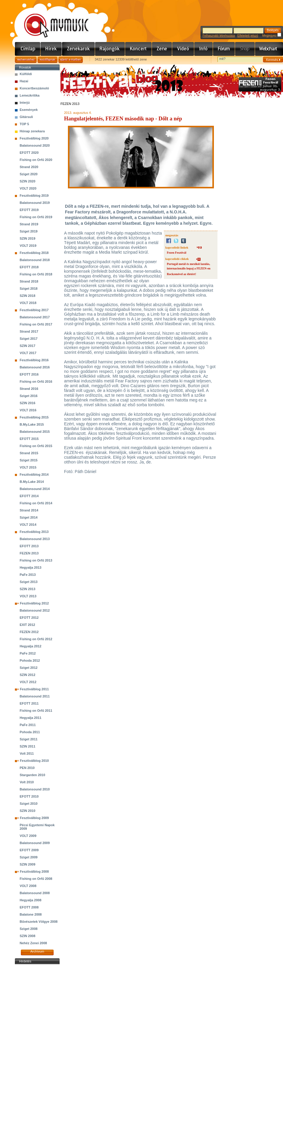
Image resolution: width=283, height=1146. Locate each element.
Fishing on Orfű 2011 (36, 710)
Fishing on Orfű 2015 (36, 446)
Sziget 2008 (29, 929)
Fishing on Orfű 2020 (36, 160)
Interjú (25, 102)
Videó (183, 49)
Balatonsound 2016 (35, 367)
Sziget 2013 (29, 582)
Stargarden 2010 (32, 775)
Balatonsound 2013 (35, 539)
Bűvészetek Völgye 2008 (38, 921)
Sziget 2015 (29, 460)
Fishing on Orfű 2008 (36, 878)
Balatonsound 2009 (35, 843)
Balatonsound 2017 (35, 317)
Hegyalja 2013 (30, 567)
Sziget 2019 (29, 231)
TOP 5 (24, 124)
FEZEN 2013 (29, 553)
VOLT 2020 (28, 188)
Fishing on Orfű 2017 (36, 324)
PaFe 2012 (28, 653)
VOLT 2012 (28, 682)
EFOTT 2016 (29, 374)
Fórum (224, 49)
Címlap (28, 49)
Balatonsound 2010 (35, 789)
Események (29, 109)
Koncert (138, 49)
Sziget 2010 (29, 803)
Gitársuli (26, 117)
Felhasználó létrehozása (219, 35)
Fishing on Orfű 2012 (36, 639)
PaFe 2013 (28, 574)
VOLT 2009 (28, 836)
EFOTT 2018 (29, 267)
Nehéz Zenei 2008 (33, 943)
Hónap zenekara (32, 131)
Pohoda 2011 (30, 732)
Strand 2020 (29, 167)
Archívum (37, 951)
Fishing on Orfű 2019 (36, 217)
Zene (162, 49)
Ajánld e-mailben (70, 60)
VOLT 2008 (28, 886)
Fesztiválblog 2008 (34, 871)
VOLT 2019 (28, 245)
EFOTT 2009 (29, 850)
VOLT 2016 (28, 410)
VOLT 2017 (28, 353)
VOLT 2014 (28, 524)
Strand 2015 (29, 453)
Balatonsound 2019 (35, 202)
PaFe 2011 (28, 725)
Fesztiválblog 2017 (34, 310)
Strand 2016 (29, 388)
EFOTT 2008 (29, 907)
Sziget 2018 (29, 288)
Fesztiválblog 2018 (34, 253)
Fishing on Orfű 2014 (36, 503)
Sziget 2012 (29, 667)
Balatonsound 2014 (35, 489)
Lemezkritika (30, 95)
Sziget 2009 (29, 857)
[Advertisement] (37, 1055)
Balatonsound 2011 (35, 696)
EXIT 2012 (27, 624)
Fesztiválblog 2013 (34, 532)
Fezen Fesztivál (176, 252)
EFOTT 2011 (29, 703)
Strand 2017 (29, 331)
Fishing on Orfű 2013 (36, 560)
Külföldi (26, 74)
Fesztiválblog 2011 (34, 689)
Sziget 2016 (29, 396)
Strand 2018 (29, 281)
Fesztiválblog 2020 (34, 138)
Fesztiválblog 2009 (34, 818)
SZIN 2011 (27, 746)
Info (203, 49)
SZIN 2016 (27, 403)
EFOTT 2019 (29, 210)
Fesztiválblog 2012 (34, 603)
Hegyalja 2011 (30, 717)
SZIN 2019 (27, 238)
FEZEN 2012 (29, 632)
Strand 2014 (29, 510)
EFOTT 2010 (29, 796)
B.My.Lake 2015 (32, 424)
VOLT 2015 (28, 467)
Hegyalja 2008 (30, 900)
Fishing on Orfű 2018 (36, 274)
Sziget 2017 (29, 338)
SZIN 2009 (27, 864)
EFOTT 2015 (29, 439)
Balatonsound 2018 (35, 260)
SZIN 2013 (27, 589)
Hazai (24, 81)
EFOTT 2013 (29, 546)
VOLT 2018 (28, 303)
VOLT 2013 (28, 596)
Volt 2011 (27, 753)
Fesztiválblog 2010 (34, 760)
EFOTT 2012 (29, 617)
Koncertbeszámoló (34, 88)
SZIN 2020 (27, 181)
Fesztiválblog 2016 (34, 360)
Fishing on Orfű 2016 (36, 381)
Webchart (269, 49)
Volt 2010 (27, 782)
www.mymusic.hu (51, 19)
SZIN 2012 (27, 675)
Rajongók (110, 49)
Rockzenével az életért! (181, 274)
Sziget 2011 (29, 739)
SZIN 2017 (27, 346)
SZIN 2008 (27, 936)
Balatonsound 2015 (35, 431)
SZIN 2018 (27, 295)
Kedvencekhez (26, 60)
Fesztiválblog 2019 (34, 195)
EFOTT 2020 (29, 152)
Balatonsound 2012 (35, 610)
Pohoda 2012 (30, 660)
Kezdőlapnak (47, 60)
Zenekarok (78, 49)
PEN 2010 (27, 768)
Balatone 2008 (31, 914)
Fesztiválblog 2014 (34, 474)
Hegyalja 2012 (30, 646)
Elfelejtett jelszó (247, 35)
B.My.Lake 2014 (32, 481)
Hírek (51, 49)
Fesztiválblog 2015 (34, 417)
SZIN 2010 (27, 810)
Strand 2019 (29, 224)
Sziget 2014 (29, 517)
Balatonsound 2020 (35, 145)
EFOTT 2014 (29, 496)
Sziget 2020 (29, 174)
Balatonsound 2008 (35, 893)
